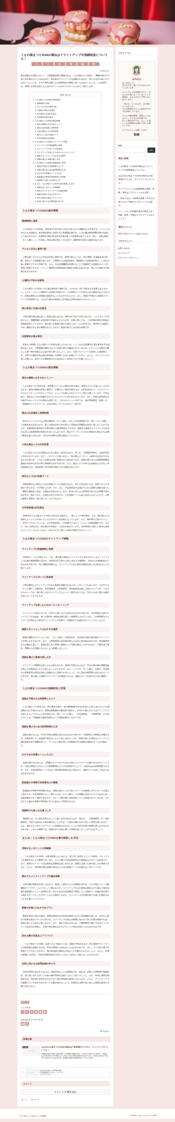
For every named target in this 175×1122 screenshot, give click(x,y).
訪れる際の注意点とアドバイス (49, 201)
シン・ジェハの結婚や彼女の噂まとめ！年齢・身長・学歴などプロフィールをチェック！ (136, 215)
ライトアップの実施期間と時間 (49, 147)
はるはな (136, 79)
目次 (62, 95)
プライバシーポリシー (128, 258)
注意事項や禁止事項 (45, 118)
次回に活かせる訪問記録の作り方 (50, 205)
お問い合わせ (124, 248)
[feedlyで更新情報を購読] (23, 1027)
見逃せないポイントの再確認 (48, 190)
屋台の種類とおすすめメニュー (49, 125)
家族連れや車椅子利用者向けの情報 (51, 179)
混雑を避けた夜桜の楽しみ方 (48, 161)
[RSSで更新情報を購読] (27, 1027)
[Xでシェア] (36, 64)
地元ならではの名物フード (47, 136)
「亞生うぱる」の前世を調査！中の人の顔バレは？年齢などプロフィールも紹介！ (136, 202)
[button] (94, 64)
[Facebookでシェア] (48, 64)
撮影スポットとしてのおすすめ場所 (51, 158)
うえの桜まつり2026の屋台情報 (47, 122)
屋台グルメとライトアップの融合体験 (52, 194)
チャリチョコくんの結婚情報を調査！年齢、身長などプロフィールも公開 (136, 190)
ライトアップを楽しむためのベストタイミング (56, 154)
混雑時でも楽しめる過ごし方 (48, 183)
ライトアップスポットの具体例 (49, 150)
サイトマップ (124, 253)
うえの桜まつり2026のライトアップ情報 (51, 143)
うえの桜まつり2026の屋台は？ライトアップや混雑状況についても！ (135, 168)
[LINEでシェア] (71, 64)
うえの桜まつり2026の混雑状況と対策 (50, 165)
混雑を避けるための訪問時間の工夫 (51, 172)
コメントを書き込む (65, 1095)
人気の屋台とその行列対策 (47, 132)
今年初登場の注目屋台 (46, 140)
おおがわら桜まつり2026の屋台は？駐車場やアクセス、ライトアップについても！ (136, 179)
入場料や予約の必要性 (46, 111)
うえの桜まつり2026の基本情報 (47, 100)
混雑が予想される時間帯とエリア (50, 168)
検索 (120, 145)
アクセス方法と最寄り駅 (47, 107)
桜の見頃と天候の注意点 (47, 114)
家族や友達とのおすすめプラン (49, 197)
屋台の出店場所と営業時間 (47, 129)
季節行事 (25, 1005)
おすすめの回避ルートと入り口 (49, 176)
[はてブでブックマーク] (59, 64)
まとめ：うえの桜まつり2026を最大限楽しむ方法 (55, 186)
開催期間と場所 (43, 103)
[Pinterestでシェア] (82, 64)
